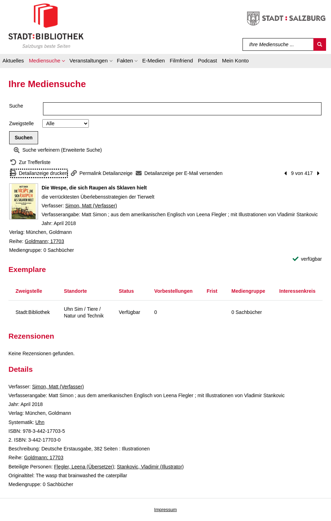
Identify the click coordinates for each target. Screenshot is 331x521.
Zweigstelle (21, 123)
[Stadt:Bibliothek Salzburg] (46, 26)
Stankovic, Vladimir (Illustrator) (150, 466)
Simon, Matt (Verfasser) (91, 205)
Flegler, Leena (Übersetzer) (84, 466)
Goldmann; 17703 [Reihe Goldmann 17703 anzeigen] (44, 241)
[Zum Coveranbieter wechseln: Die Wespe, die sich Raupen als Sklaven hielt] (23, 201)
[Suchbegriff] (278, 44)
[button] (47, 61)
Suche (16, 106)
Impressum (165, 509)
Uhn (39, 422)
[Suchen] (319, 44)
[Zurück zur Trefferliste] (30, 162)
